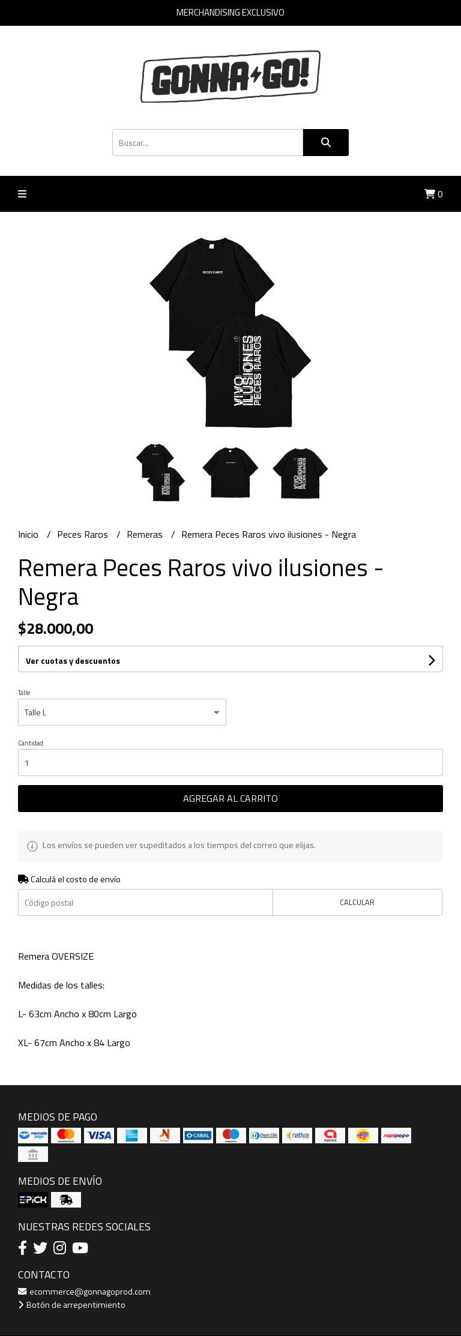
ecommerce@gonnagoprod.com (84, 1291)
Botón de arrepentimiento (71, 1304)
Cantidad (30, 743)
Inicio (29, 534)
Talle (24, 692)
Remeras (146, 534)
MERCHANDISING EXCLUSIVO (230, 12)
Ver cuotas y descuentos (73, 660)
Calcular (357, 902)
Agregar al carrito (230, 798)
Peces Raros (83, 534)
